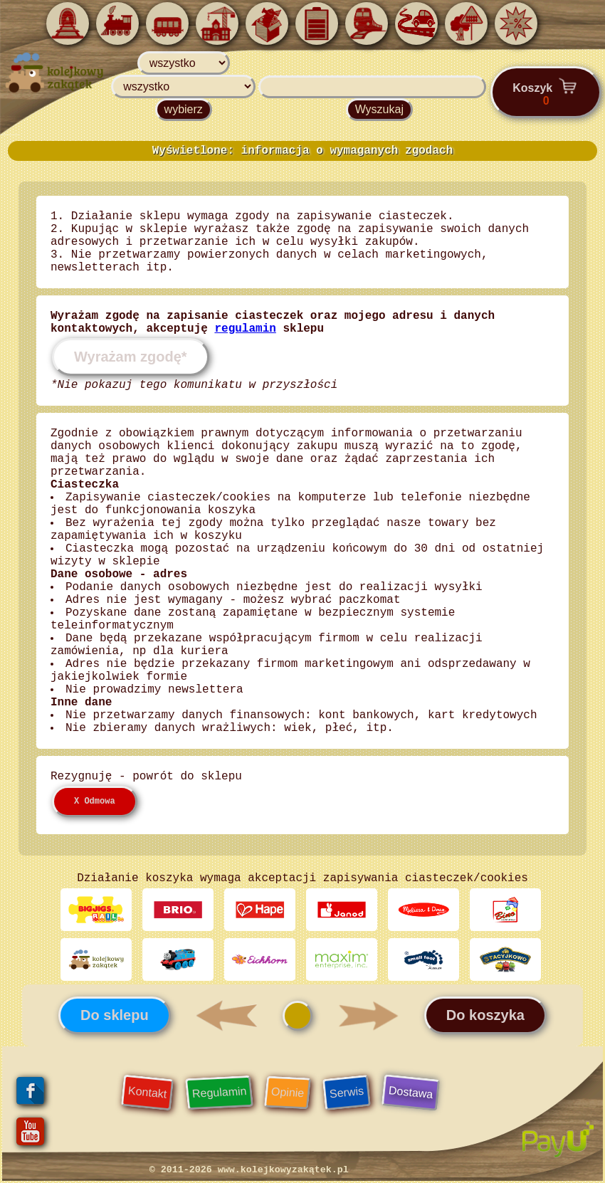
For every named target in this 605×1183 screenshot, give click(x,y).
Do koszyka (485, 1015)
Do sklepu (114, 1015)
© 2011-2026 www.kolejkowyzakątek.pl (249, 1169)
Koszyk (545, 92)
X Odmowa (94, 801)
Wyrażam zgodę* (130, 356)
